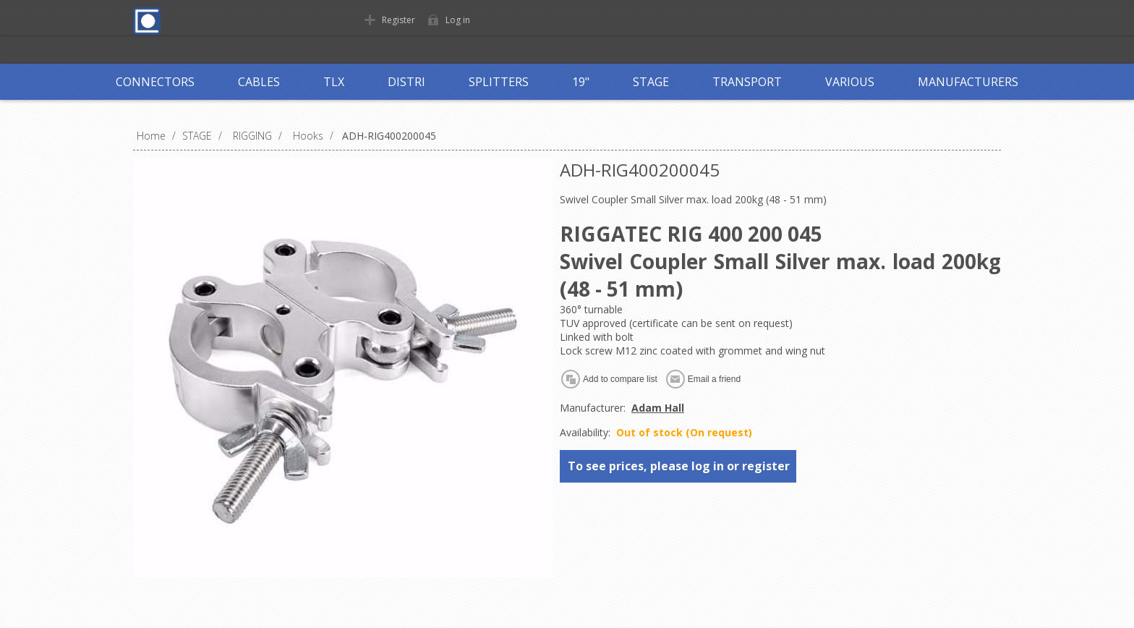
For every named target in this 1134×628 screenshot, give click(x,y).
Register (398, 20)
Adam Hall (657, 408)
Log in (458, 20)
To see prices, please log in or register (679, 466)
